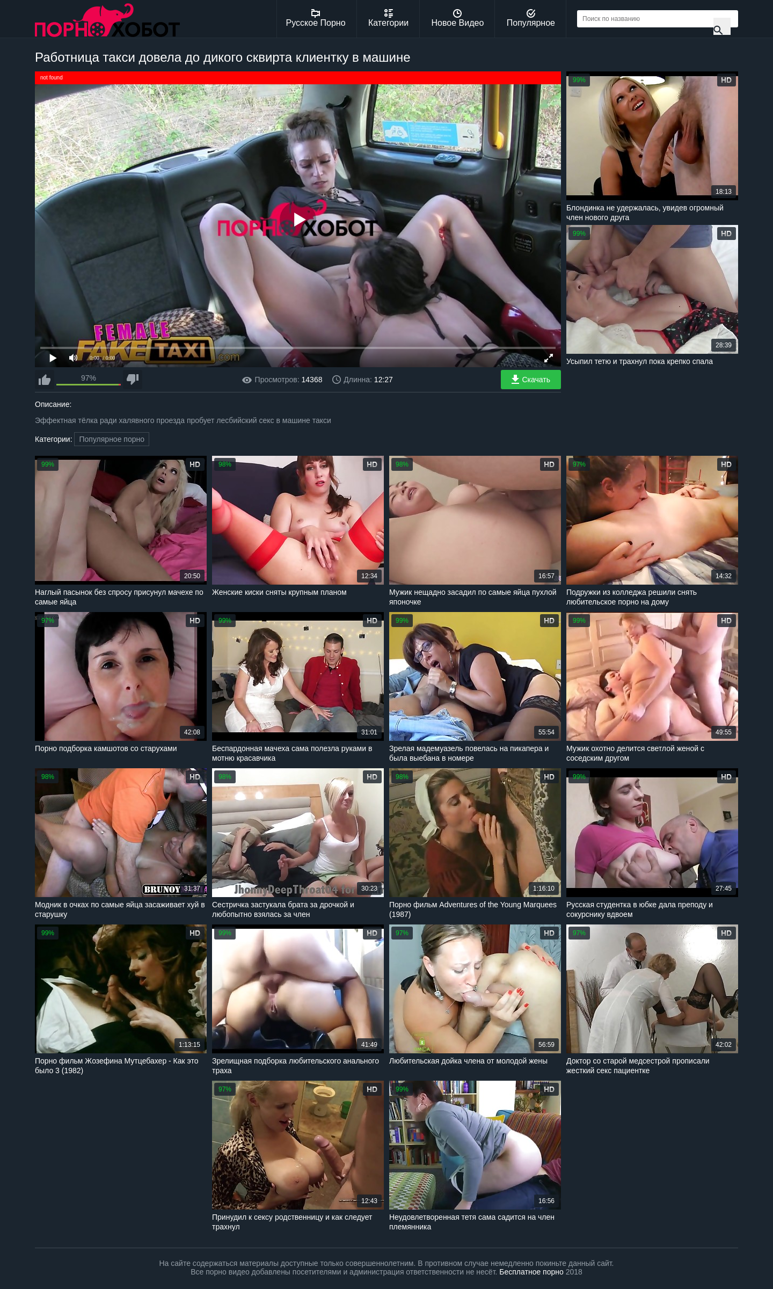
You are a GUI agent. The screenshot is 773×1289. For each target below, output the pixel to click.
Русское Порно (316, 18)
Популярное (531, 18)
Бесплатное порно (531, 1272)
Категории (388, 18)
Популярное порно (111, 439)
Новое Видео (458, 18)
